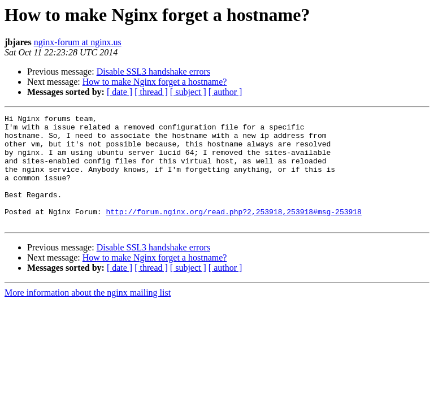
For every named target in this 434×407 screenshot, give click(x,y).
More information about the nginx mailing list (88, 314)
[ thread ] (151, 92)
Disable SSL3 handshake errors (153, 71)
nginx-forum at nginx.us (77, 42)
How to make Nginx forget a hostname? (155, 81)
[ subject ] (188, 92)
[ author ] (225, 92)
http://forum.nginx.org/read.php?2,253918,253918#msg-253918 (233, 232)
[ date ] (119, 92)
